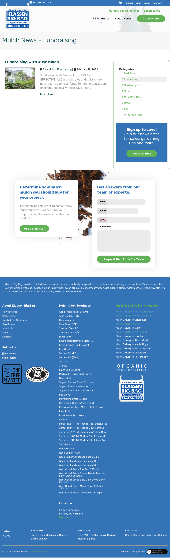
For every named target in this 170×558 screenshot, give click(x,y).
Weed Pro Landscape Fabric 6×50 (77, 466)
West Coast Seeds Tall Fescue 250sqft (80, 493)
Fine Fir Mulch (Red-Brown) (74, 345)
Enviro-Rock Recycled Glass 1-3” (77, 341)
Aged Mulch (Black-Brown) (73, 312)
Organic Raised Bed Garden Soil (76, 391)
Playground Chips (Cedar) (73, 399)
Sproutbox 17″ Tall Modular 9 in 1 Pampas (81, 428)
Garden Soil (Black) (69, 358)
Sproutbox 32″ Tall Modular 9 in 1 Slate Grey (83, 441)
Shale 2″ (63, 420)
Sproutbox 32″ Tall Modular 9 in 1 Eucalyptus (83, 437)
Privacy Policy (38, 552)
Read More (47, 94)
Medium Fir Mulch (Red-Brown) (76, 374)
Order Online (151, 18)
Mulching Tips (132, 97)
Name (102, 202)
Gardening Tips (133, 85)
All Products (101, 18)
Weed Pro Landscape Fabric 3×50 (77, 461)
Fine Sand (64, 350)
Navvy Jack (65, 379)
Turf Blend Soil (67, 445)
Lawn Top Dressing (69, 370)
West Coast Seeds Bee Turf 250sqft (79, 470)
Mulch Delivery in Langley (129, 336)
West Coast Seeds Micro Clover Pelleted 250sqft (81, 487)
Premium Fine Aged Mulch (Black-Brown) (81, 408)
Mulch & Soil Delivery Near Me (137, 306)
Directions (64, 517)
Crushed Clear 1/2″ (69, 329)
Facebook (9, 354)
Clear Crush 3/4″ (68, 325)
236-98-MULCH (40, 2)
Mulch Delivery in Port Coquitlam (133, 349)
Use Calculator (36, 228)
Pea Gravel (65, 395)
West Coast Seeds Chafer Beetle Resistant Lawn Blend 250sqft (83, 475)
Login (147, 3)
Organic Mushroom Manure (73, 387)
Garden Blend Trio (69, 354)
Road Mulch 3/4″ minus (71, 416)
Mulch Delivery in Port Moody (132, 357)
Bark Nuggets (66, 320)
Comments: (103, 227)
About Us (7, 329)
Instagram (9, 358)
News (138, 3)
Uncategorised (133, 114)
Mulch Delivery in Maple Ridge (132, 345)
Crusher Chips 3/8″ (69, 333)
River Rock (65, 412)
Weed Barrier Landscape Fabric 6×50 (79, 457)
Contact (158, 3)
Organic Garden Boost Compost (76, 383)
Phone (102, 211)
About (129, 3)
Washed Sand (66, 449)
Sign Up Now (142, 153)
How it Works (123, 18)
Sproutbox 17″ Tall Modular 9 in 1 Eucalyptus (83, 424)
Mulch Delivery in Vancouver (131, 320)
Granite (63, 366)
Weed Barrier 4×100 (69, 453)
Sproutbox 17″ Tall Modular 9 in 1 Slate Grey (82, 432)
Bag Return (8, 325)
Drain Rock (65, 337)
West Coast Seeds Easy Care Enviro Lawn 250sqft (82, 481)
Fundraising (64, 69)
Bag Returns (152, 10)
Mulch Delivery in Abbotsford (132, 341)
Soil (126, 108)
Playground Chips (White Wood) (76, 403)
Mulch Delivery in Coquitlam (131, 353)
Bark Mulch (49, 69)
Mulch (127, 91)
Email (102, 220)
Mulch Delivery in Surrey (128, 328)
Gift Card (64, 362)
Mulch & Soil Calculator (124, 10)
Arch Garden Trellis (69, 316)
